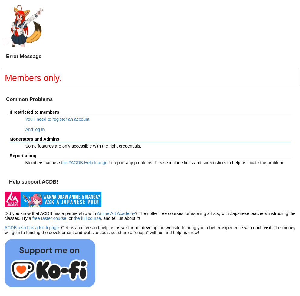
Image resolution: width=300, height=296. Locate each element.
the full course (87, 218)
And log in (35, 129)
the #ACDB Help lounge (84, 162)
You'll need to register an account (57, 119)
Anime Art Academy (116, 213)
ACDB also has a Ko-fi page (32, 227)
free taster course (49, 218)
